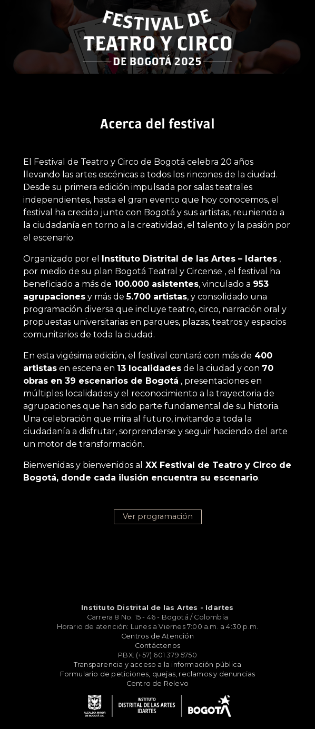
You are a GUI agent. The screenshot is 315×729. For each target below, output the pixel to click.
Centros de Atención (157, 636)
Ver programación (158, 516)
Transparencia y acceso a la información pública (157, 664)
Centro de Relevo (157, 683)
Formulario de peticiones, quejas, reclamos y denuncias (157, 674)
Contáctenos (157, 646)
